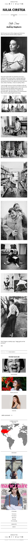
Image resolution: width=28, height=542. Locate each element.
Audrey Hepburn (12, 351)
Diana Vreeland (14, 374)
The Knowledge (14, 521)
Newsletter (13, 1)
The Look (14, 519)
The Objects (14, 515)
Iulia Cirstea (14, 10)
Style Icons (14, 517)
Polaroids (14, 410)
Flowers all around (14, 392)
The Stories (14, 514)
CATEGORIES (14, 14)
